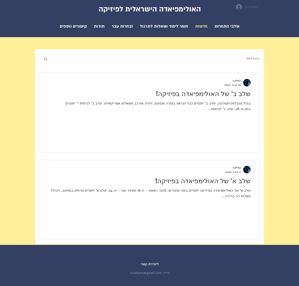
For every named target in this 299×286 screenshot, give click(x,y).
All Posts (252, 58)
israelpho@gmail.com (146, 273)
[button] (164, 26)
